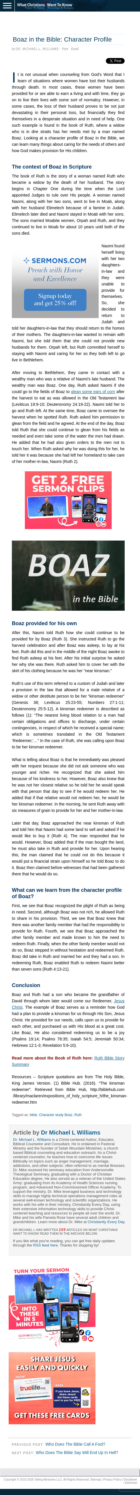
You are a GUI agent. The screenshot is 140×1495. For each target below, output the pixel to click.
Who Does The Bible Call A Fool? (75, 1444)
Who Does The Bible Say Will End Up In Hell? (77, 1452)
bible (33, 1115)
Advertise (131, 1482)
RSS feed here (45, 1245)
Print (65, 49)
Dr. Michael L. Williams (37, 49)
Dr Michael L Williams (70, 1132)
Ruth (78, 1115)
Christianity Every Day (106, 1222)
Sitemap (95, 1479)
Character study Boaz (55, 1115)
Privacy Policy (112, 1479)
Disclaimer (130, 1479)
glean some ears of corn (93, 391)
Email (74, 49)
